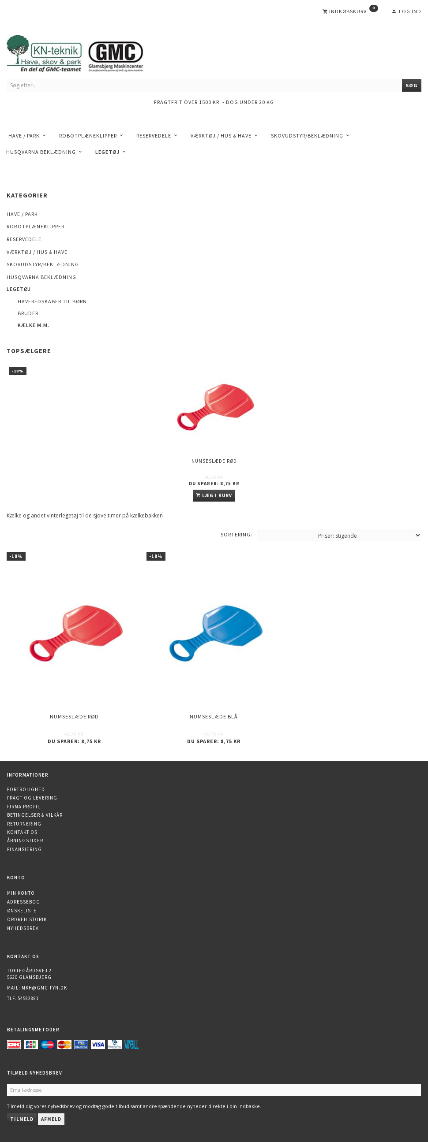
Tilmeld (22, 1119)
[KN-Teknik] (86, 52)
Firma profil (23, 806)
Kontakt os (22, 832)
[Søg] (411, 85)
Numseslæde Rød (214, 461)
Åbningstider (25, 840)
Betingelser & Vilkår (35, 815)
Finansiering (24, 849)
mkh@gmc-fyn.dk (44, 988)
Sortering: (236, 534)
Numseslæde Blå (214, 716)
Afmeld (51, 1119)
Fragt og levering (32, 798)
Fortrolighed (26, 789)
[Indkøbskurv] (350, 11)
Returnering (24, 824)
